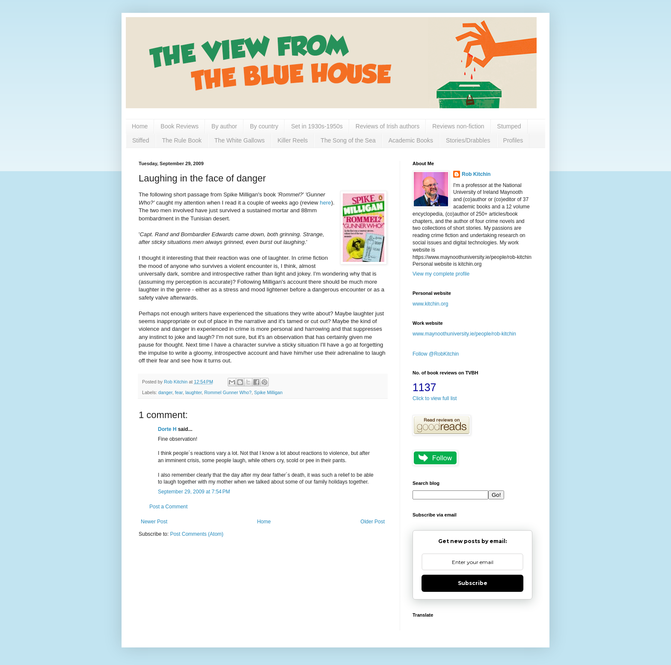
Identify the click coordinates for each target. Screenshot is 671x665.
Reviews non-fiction (458, 126)
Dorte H (167, 429)
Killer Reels (293, 140)
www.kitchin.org (430, 304)
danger (165, 392)
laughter (193, 392)
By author (224, 126)
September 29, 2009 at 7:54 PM (194, 492)
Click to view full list (435, 398)
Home (140, 126)
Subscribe (472, 583)
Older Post (372, 522)
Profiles (513, 140)
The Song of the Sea (348, 140)
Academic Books (411, 140)
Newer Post (154, 522)
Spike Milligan (268, 392)
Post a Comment (168, 507)
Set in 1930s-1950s (317, 126)
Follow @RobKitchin (436, 354)
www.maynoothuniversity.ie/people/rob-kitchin (464, 334)
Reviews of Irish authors (387, 126)
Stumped (509, 126)
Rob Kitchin (476, 174)
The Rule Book (182, 140)
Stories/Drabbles (468, 140)
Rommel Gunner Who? (227, 392)
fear (179, 392)
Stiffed (140, 140)
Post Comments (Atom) (196, 534)
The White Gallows (239, 140)
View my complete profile (441, 274)
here (325, 202)
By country (264, 126)
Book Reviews (179, 126)
